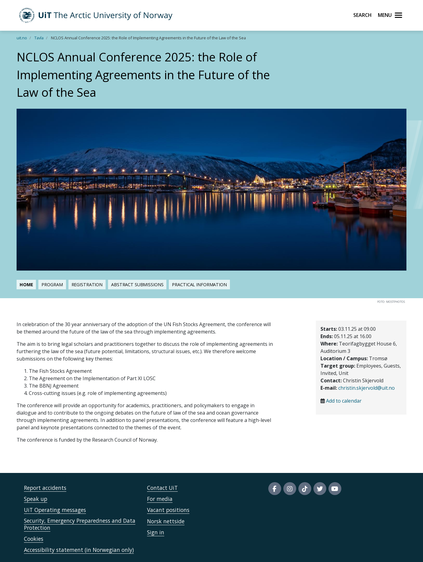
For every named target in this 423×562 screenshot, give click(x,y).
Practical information (199, 284)
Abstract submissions (137, 284)
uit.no (22, 38)
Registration (87, 284)
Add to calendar (344, 400)
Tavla (39, 38)
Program (52, 284)
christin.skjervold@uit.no (366, 387)
